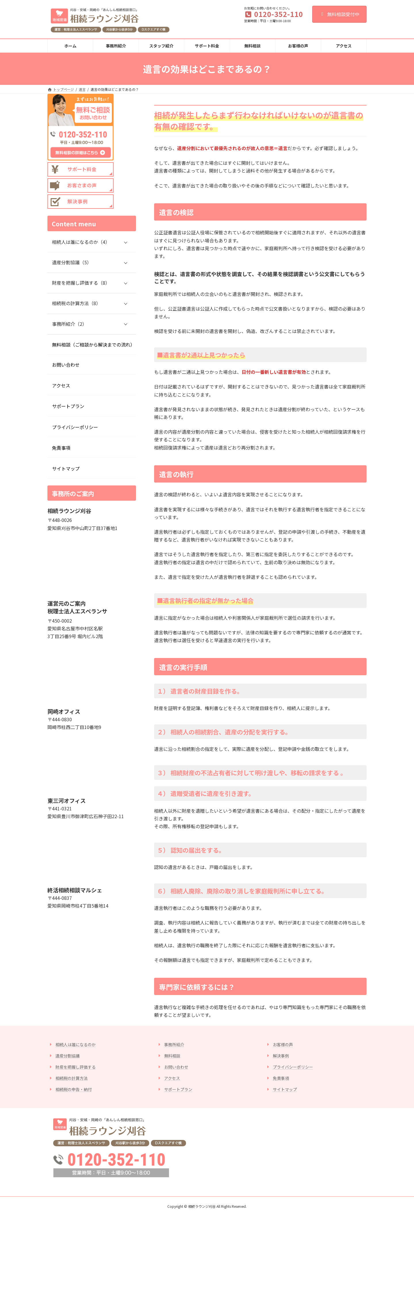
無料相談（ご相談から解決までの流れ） (93, 344)
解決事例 (281, 1056)
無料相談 (172, 1056)
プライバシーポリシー (75, 427)
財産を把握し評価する (75, 1067)
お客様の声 (283, 1044)
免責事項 (61, 447)
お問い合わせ (66, 364)
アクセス (61, 385)
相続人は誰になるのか (75, 1044)
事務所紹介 (174, 1044)
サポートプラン (68, 406)
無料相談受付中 (339, 14)
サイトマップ (66, 468)
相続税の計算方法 (71, 1078)
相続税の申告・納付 (73, 1089)
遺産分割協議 (67, 1056)
